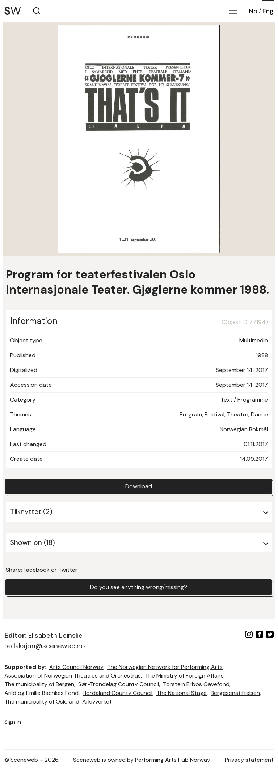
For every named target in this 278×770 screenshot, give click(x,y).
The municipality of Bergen (39, 684)
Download (138, 486)
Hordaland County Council (117, 693)
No (253, 11)
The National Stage (181, 693)
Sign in (12, 722)
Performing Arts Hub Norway (172, 759)
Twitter (67, 570)
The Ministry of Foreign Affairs (184, 675)
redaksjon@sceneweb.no (44, 645)
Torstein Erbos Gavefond (196, 684)
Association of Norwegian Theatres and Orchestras (72, 675)
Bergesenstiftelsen (235, 693)
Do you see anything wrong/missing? (138, 587)
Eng (268, 11)
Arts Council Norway (76, 667)
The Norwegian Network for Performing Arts (165, 667)
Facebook (37, 570)
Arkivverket (97, 701)
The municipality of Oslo (36, 701)
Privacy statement (249, 759)
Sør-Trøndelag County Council (118, 684)
